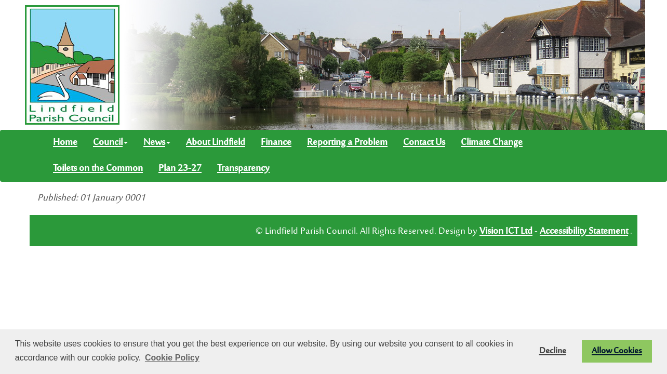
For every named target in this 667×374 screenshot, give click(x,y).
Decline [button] (552, 351)
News (156, 143)
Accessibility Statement (584, 231)
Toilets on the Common (98, 169)
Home (65, 143)
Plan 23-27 (180, 169)
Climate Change (492, 143)
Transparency (243, 169)
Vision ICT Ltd (505, 231)
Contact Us (424, 143)
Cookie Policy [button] (172, 357)
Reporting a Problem (347, 143)
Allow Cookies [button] (617, 351)
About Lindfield (215, 143)
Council (110, 143)
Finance (276, 143)
